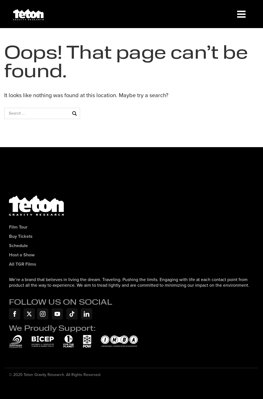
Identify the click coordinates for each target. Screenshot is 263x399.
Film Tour (18, 227)
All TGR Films (22, 264)
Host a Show (22, 255)
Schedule (18, 245)
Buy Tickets (21, 236)
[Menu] (241, 14)
